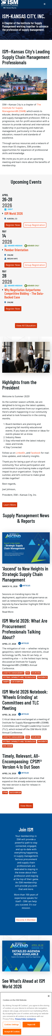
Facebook (35, 452)
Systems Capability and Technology (19, 677)
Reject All (31, 1024)
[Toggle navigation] (44, 4)
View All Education (26, 325)
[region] (26, 1014)
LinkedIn (20, 452)
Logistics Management (13, 673)
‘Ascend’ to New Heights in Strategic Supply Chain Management (25, 574)
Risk (27, 673)
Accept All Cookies (12, 1031)
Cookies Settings (11, 1024)
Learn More (10, 504)
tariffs (6, 682)
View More (26, 805)
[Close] (49, 996)
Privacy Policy (20, 1019)
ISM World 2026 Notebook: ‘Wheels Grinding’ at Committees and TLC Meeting (25, 700)
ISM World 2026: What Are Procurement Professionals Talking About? (24, 629)
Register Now (13, 225)
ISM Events (42, 677)
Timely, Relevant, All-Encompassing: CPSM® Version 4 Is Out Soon (22, 761)
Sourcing (36, 673)
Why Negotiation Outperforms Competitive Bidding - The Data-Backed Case (24, 293)
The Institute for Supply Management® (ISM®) (21, 108)
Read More (7, 611)
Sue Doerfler (17, 682)
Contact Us (31, 1019)
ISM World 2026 (13, 213)
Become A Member (26, 919)
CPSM (5, 792)
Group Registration (35, 225)
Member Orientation (16, 250)
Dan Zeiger (7, 746)
